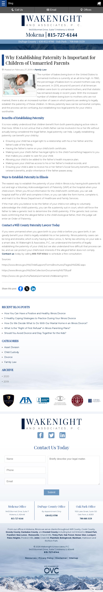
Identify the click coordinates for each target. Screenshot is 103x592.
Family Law (40, 69)
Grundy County (13, 532)
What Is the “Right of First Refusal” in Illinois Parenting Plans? (37, 328)
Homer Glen (80, 535)
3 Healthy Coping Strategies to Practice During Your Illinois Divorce (40, 318)
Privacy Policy (45, 558)
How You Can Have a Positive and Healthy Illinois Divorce (35, 313)
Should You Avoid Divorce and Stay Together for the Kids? (35, 333)
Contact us (8, 253)
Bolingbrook (66, 538)
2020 (5, 376)
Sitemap (73, 558)
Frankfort (11, 535)
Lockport (91, 535)
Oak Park (61, 41)
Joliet (36, 538)
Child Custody (11, 352)
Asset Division (11, 347)
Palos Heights (13, 538)
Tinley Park (57, 535)
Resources (31, 558)
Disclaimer (61, 558)
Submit (51, 492)
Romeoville (34, 535)
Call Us (17, 9)
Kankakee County (29, 532)
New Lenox (22, 535)
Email (51, 9)
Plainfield (54, 538)
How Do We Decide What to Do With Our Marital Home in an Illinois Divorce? (46, 323)
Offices (85, 9)
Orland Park (91, 532)
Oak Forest (69, 535)
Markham (76, 538)
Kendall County (50, 532)
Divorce (8, 357)
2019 (5, 381)
